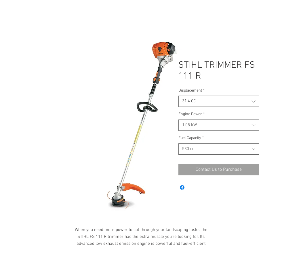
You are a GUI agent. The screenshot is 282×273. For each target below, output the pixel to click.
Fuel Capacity (191, 138)
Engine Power (191, 114)
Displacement (191, 90)
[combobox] (218, 101)
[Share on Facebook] (182, 187)
